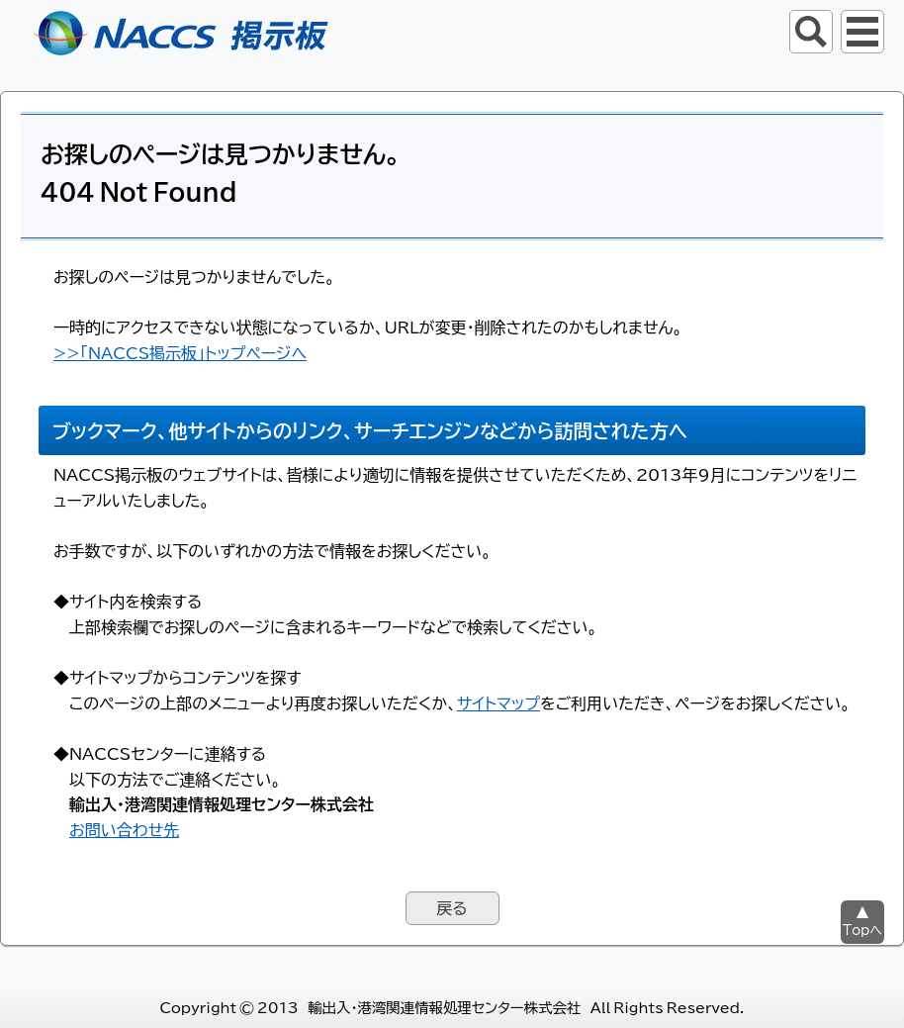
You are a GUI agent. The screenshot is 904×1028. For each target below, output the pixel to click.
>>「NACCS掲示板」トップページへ (180, 352)
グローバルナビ (862, 31)
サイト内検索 (811, 31)
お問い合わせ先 (124, 829)
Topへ (862, 929)
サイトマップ (498, 702)
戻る (451, 907)
